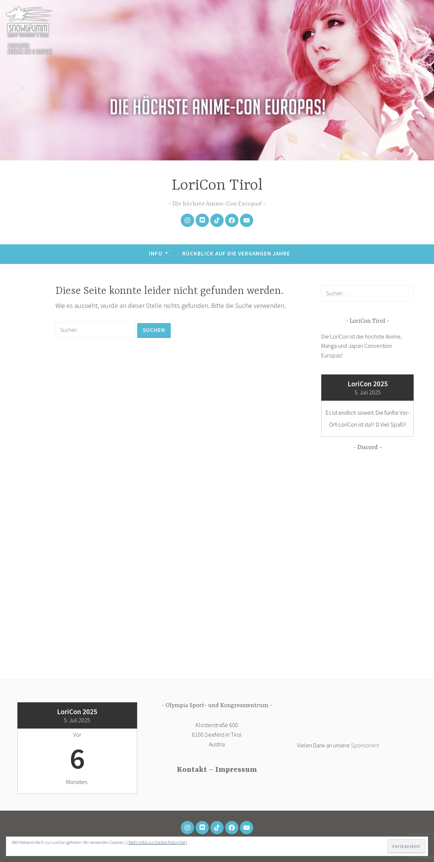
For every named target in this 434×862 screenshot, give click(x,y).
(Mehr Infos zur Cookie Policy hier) (157, 842)
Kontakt (192, 770)
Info (155, 253)
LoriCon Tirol (217, 185)
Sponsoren (364, 745)
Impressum (236, 770)
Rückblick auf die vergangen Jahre (236, 253)
